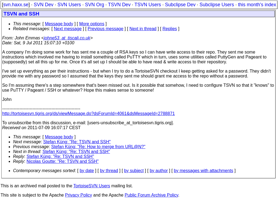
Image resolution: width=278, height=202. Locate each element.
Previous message (106, 28)
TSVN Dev (119, 4)
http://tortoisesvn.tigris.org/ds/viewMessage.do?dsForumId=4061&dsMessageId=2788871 (88, 113)
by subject (134, 170)
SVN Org (94, 4)
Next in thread (143, 28)
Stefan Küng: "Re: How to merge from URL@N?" (98, 146)
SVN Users (69, 4)
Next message (67, 28)
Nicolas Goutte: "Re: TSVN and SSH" (63, 161)
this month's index (257, 4)
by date (87, 170)
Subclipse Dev (180, 4)
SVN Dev (43, 4)
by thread (109, 170)
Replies (170, 28)
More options (92, 23)
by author (159, 170)
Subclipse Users (217, 4)
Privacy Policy (78, 195)
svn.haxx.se (16, 4)
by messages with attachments (203, 170)
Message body (59, 23)
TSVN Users (147, 4)
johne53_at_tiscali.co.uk (67, 38)
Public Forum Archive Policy (151, 195)
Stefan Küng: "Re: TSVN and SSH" (77, 141)
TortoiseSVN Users (91, 186)
